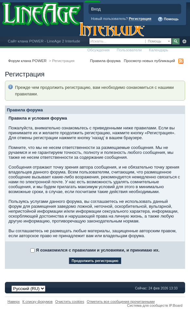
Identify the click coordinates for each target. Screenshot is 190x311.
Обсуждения (98, 50)
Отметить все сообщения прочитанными (121, 301)
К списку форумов (38, 301)
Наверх (14, 301)
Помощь (168, 19)
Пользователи (129, 50)
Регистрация (140, 19)
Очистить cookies (69, 301)
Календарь (158, 50)
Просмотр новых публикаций (149, 60)
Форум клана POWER (27, 60)
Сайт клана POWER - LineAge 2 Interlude (44, 41)
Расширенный (184, 41)
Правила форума (105, 60)
